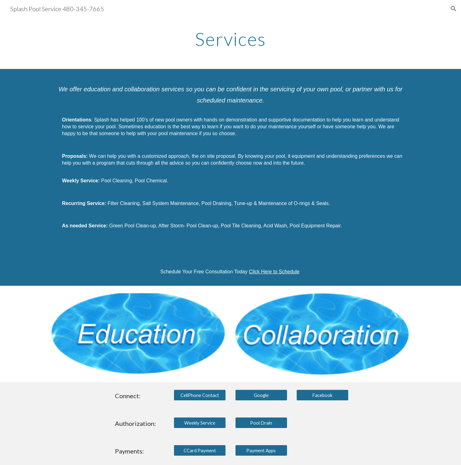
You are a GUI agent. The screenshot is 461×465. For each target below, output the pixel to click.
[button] (453, 8)
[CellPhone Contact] (200, 395)
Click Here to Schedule (274, 271)
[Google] (261, 395)
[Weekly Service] (200, 423)
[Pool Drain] (261, 423)
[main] (230, 39)
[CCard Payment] (200, 450)
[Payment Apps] (261, 450)
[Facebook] (322, 395)
